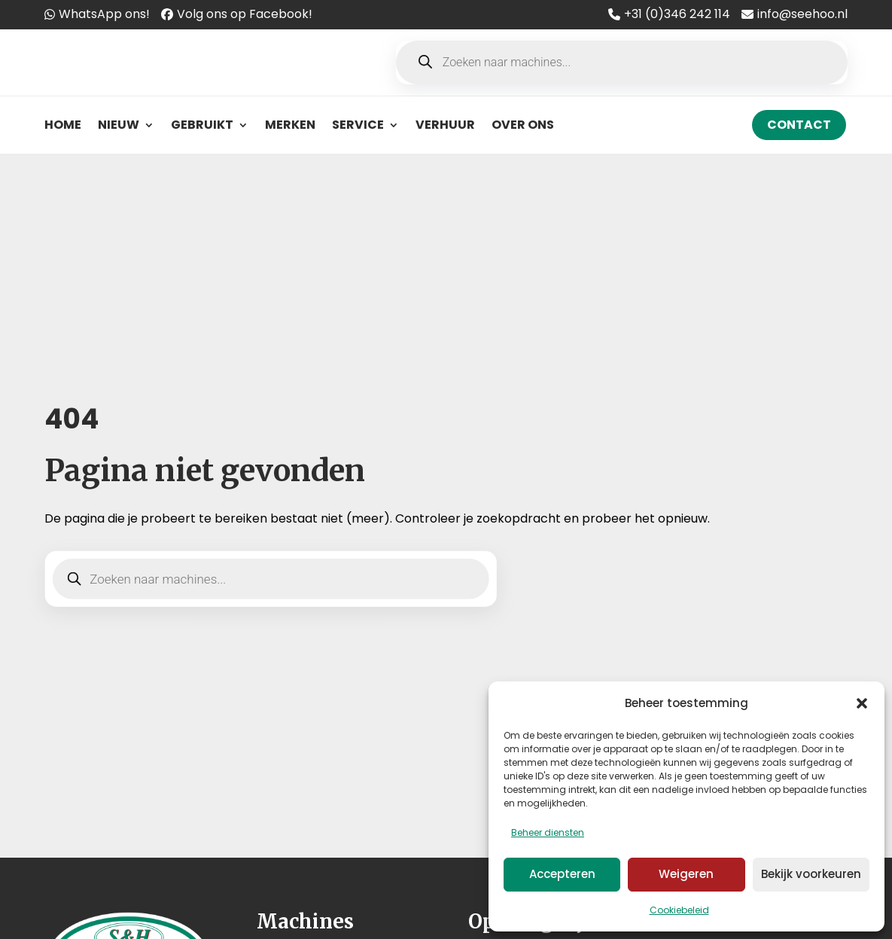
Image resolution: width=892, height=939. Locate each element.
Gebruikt (202, 124)
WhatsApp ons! (104, 14)
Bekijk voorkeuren (811, 874)
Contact (799, 124)
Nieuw (118, 124)
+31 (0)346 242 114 (677, 14)
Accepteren (562, 874)
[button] (861, 703)
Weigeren (686, 874)
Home (62, 124)
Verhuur (445, 124)
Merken (290, 124)
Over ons (523, 124)
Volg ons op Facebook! (244, 14)
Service (358, 124)
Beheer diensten (547, 832)
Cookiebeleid (679, 910)
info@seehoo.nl (802, 14)
